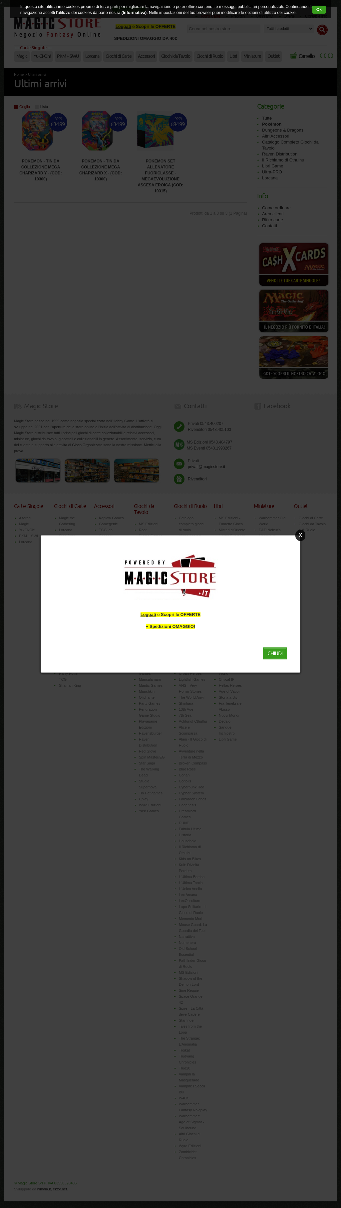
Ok (319, 9)
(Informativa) (132, 12)
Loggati (148, 614)
